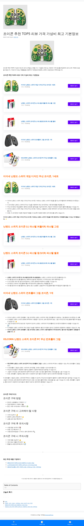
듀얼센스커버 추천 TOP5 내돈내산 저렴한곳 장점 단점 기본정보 (21, 506)
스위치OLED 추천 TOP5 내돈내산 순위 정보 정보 (22, 465)
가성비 (13, 503)
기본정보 (17, 503)
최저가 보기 (73, 86)
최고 (28, 503)
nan (6, 501)
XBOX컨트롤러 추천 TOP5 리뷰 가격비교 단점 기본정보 (24, 467)
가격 (10, 503)
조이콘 (25, 503)
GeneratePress (49, 515)
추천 (31, 503)
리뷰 (22, 503)
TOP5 (6, 503)
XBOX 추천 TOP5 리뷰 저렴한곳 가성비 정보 (20, 463)
